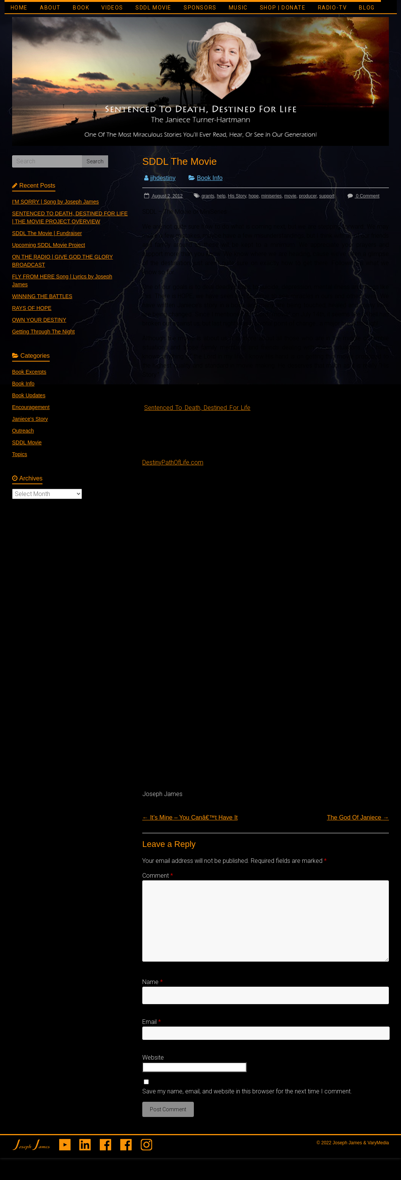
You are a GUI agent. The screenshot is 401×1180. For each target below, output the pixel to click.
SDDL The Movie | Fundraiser (47, 233)
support (326, 196)
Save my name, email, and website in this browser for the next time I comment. (247, 1091)
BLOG (366, 8)
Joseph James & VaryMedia (361, 1142)
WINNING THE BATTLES (42, 296)
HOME (19, 8)
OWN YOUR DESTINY (39, 320)
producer (308, 196)
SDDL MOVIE (153, 8)
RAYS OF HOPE (32, 308)
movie (290, 196)
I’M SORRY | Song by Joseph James (55, 202)
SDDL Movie (27, 442)
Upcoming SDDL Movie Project (48, 245)
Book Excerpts (29, 372)
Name (152, 982)
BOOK (81, 8)
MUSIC (238, 8)
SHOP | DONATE (283, 8)
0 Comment (362, 196)
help (221, 196)
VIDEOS (112, 8)
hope (253, 196)
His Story (237, 196)
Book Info (210, 178)
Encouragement (31, 407)
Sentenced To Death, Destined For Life (197, 407)
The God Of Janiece (358, 817)
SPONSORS (200, 8)
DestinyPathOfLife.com (172, 462)
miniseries (271, 196)
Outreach (23, 431)
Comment (157, 875)
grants (207, 196)
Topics (19, 454)
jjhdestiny (163, 178)
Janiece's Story (30, 419)
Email (151, 1021)
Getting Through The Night (43, 332)
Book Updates (29, 395)
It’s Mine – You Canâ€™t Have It (189, 817)
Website (153, 1057)
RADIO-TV (332, 8)
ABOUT (50, 8)
